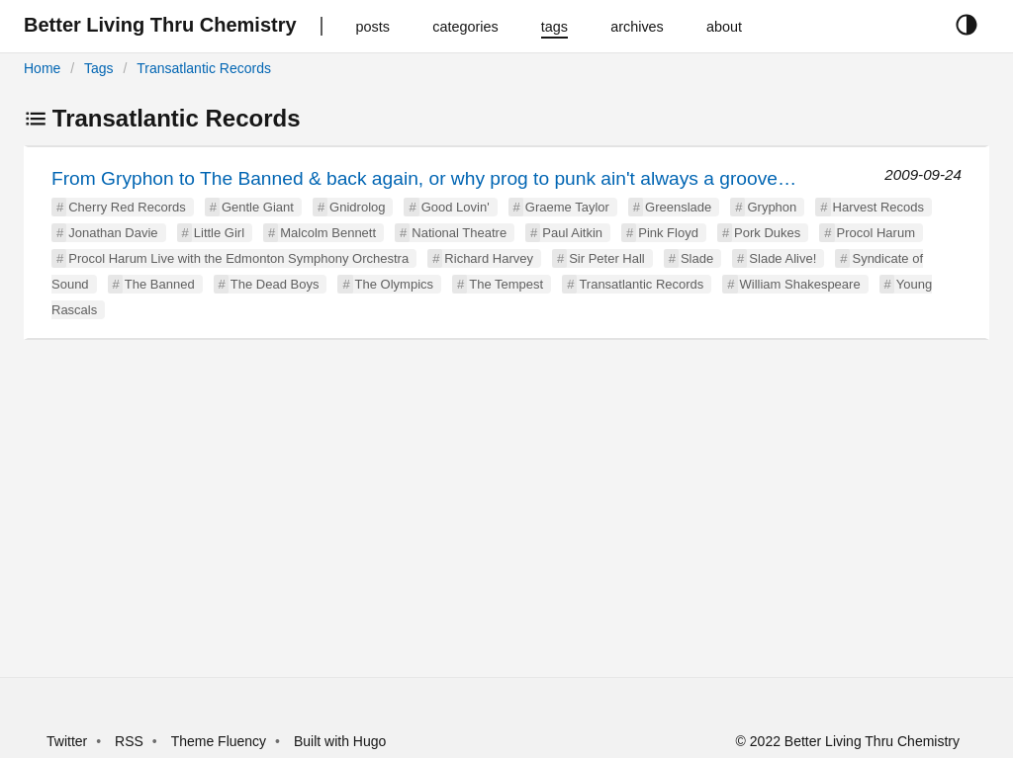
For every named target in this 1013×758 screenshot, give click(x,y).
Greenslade (678, 207)
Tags (99, 68)
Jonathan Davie (112, 232)
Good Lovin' (455, 207)
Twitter (66, 741)
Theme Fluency (220, 741)
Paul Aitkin (572, 232)
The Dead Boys (275, 284)
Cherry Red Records (127, 207)
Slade (697, 258)
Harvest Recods (878, 207)
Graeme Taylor (567, 207)
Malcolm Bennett (328, 232)
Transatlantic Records (204, 68)
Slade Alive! (782, 258)
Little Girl (219, 232)
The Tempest (506, 284)
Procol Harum (876, 232)
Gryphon (771, 207)
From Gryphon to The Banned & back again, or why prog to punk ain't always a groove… (423, 178)
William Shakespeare (800, 284)
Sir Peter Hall (607, 258)
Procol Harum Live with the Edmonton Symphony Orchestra (238, 258)
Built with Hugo (340, 741)
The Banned (160, 284)
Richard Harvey (488, 258)
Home (42, 68)
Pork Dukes (767, 232)
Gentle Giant (258, 207)
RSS (129, 741)
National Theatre (459, 232)
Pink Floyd (668, 232)
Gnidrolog (357, 207)
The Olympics (394, 284)
